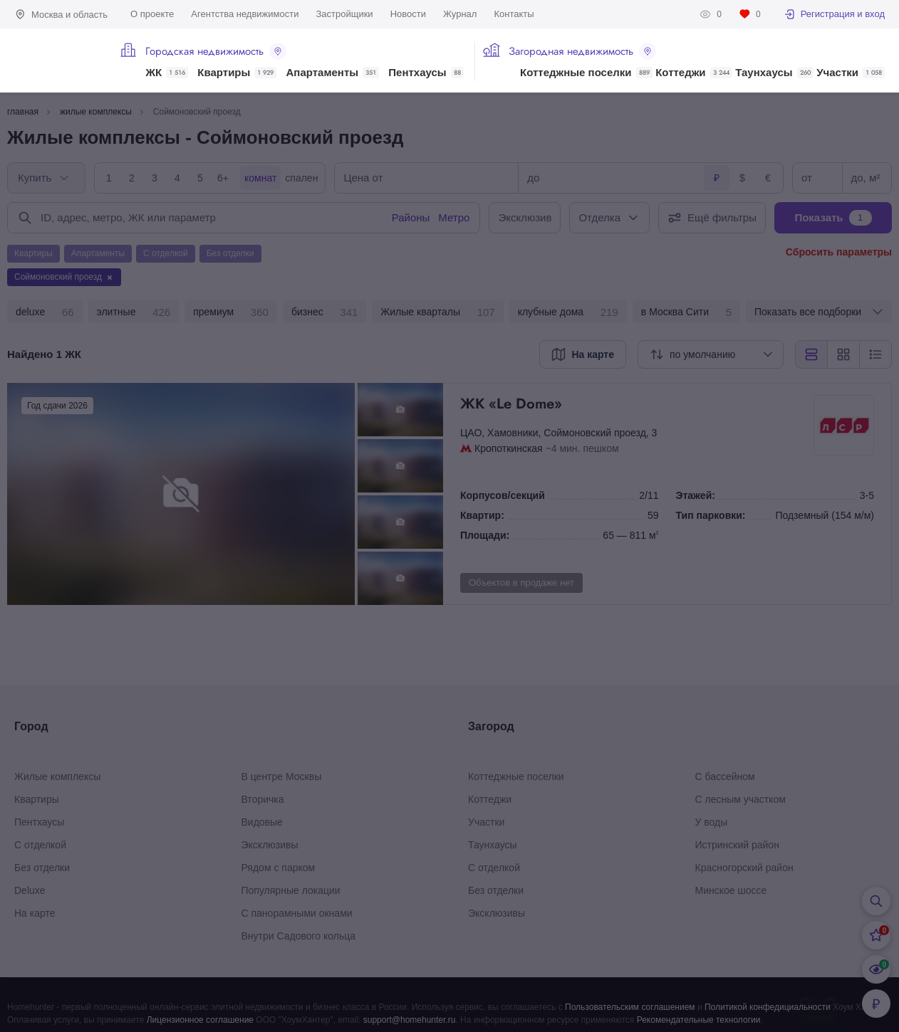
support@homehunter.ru (409, 1020)
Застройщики (344, 14)
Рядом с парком (278, 867)
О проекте (152, 14)
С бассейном (725, 776)
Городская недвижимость (215, 51)
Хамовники (512, 432)
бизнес (324, 312)
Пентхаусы (425, 72)
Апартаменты (333, 72)
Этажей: (695, 495)
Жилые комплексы (57, 776)
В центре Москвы (281, 776)
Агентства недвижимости (244, 14)
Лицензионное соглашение (200, 1020)
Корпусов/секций (502, 495)
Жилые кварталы (437, 312)
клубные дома (568, 312)
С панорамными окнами (297, 913)
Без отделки (42, 867)
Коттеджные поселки (586, 72)
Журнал (460, 14)
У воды (711, 822)
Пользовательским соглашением (630, 1007)
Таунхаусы (774, 72)
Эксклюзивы (269, 845)
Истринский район (737, 845)
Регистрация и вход (834, 14)
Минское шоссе (731, 890)
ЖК (166, 72)
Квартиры (236, 72)
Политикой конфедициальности (768, 1007)
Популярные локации (291, 890)
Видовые (262, 822)
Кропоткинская (508, 448)
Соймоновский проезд (595, 432)
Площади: (484, 535)
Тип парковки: (711, 515)
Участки (850, 72)
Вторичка (262, 799)
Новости (408, 14)
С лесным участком (740, 799)
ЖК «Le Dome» (635, 403)
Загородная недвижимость (582, 51)
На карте (35, 913)
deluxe (45, 312)
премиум (231, 312)
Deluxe (30, 890)
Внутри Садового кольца (298, 936)
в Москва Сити (686, 312)
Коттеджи (693, 72)
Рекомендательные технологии (699, 1020)
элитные (134, 312)
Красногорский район (744, 867)
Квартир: (482, 515)
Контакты (514, 14)
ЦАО (471, 432)
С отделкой (40, 845)
